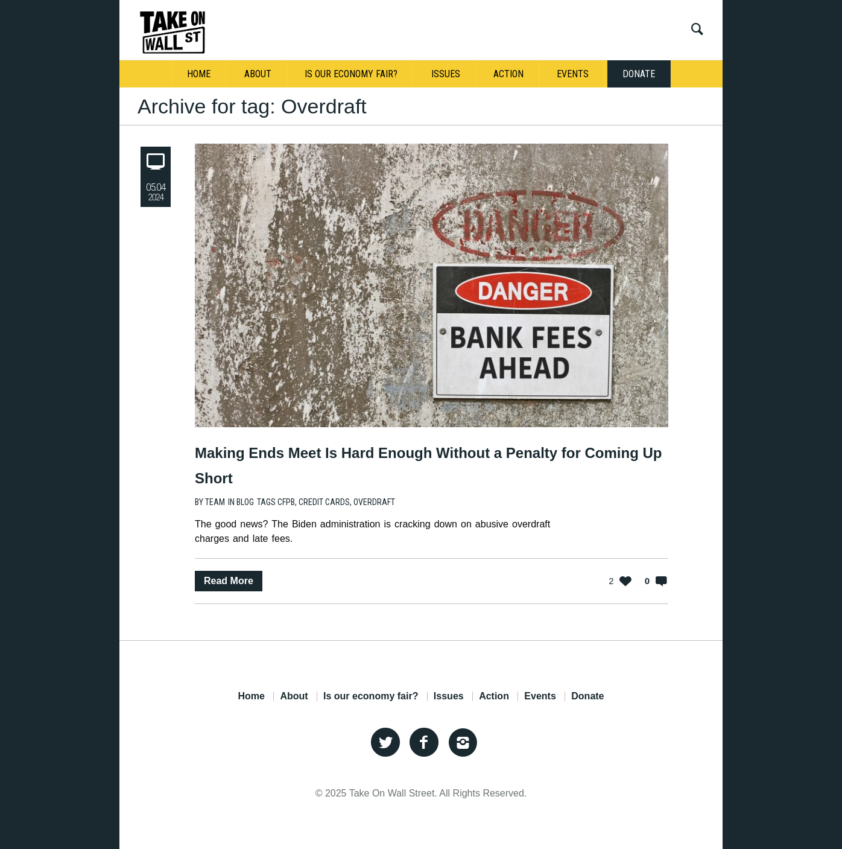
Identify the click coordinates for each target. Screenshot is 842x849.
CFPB (286, 502)
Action (494, 696)
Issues (449, 696)
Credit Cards (324, 502)
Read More (228, 581)
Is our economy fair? (370, 696)
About (294, 696)
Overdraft (374, 502)
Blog (245, 502)
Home (251, 696)
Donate (587, 696)
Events (540, 696)
